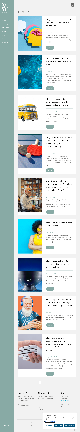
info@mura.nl (65, 400)
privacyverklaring (50, 421)
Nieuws (4, 35)
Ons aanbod (6, 28)
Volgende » (51, 382)
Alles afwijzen (58, 425)
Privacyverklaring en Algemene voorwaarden (30, 425)
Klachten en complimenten (26, 422)
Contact (5, 42)
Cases (4, 31)
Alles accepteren (69, 425)
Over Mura (5, 24)
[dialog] (59, 420)
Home (4, 20)
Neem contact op (24, 405)
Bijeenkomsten (7, 39)
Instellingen (49, 425)
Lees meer (50, 47)
